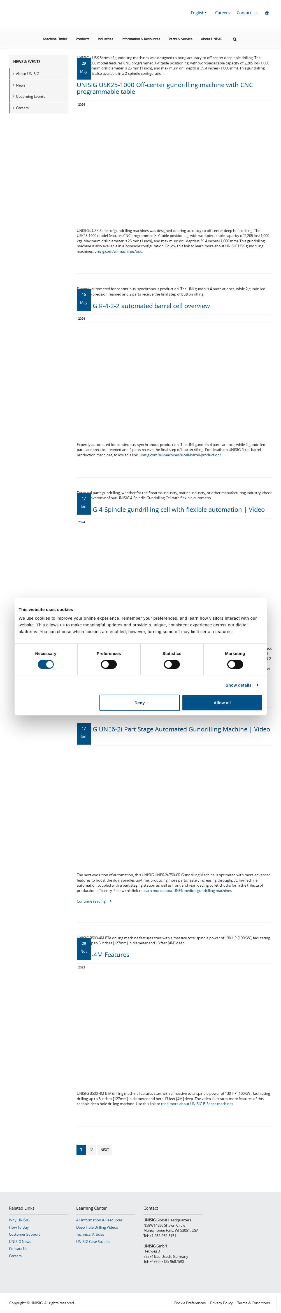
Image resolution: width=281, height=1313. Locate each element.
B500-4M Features (103, 955)
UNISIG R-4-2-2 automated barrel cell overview (143, 306)
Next (105, 1149)
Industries (105, 39)
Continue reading (94, 901)
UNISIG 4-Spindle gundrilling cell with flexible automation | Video (171, 509)
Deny (139, 702)
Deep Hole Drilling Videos (97, 1227)
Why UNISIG (19, 1220)
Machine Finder (55, 39)
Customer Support (24, 1234)
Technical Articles (90, 1234)
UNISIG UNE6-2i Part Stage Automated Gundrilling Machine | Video (173, 729)
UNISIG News (20, 1241)
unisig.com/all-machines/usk (118, 251)
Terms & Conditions (253, 1302)
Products (82, 39)
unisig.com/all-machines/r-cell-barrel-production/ (180, 454)
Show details (239, 684)
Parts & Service (180, 39)
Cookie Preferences (190, 1302)
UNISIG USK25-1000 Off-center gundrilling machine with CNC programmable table (165, 88)
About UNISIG (211, 39)
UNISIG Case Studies (93, 1241)
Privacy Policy (221, 1302)
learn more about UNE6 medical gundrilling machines (187, 890)
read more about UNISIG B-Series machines (197, 1103)
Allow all (222, 702)
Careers (222, 12)
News (20, 85)
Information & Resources (141, 39)
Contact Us (247, 12)
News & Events (26, 61)
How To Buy (19, 1227)
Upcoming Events (30, 96)
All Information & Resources (99, 1220)
